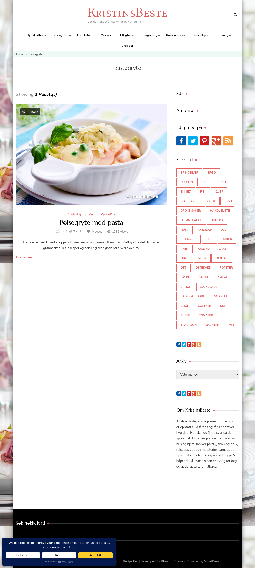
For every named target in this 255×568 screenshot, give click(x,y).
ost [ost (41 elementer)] (183, 268)
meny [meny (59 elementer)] (202, 258)
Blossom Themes (173, 561)
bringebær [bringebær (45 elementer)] (189, 173)
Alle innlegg (75, 214)
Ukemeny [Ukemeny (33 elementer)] (213, 325)
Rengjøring (149, 35)
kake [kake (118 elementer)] (209, 239)
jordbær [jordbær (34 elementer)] (205, 230)
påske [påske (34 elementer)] (185, 277)
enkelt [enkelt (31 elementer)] (186, 192)
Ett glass (126, 35)
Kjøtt (92, 214)
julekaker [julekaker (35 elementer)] (189, 239)
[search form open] (235, 15)
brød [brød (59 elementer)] (211, 173)
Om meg (222, 35)
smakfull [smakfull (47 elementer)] (221, 296)
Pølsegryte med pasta (91, 223)
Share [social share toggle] (30, 111)
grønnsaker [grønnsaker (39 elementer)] (191, 210)
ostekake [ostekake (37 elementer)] (203, 268)
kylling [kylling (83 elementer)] (204, 249)
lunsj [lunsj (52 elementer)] (185, 258)
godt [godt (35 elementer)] (211, 201)
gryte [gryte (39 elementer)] (229, 201)
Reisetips (201, 35)
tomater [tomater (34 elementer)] (206, 315)
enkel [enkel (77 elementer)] (222, 182)
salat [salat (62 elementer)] (223, 277)
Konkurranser (176, 35)
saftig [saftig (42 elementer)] (204, 277)
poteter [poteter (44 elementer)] (226, 268)
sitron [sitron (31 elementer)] (186, 287)
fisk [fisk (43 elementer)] (203, 192)
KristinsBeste (127, 12)
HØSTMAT (84, 35)
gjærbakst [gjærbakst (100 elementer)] (189, 201)
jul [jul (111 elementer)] (223, 230)
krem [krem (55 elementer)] (185, 249)
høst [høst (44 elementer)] (185, 230)
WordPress (212, 561)
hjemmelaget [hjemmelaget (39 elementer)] (191, 220)
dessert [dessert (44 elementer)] (187, 182)
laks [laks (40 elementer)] (222, 249)
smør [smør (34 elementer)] (185, 306)
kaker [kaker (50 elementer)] (227, 239)
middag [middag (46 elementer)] (221, 258)
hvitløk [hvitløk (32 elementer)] (217, 220)
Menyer (106, 35)
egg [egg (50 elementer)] (206, 182)
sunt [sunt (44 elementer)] (224, 306)
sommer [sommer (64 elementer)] (204, 306)
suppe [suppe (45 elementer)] (185, 315)
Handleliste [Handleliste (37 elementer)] (220, 210)
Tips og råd (60, 35)
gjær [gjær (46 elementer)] (219, 192)
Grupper (127, 46)
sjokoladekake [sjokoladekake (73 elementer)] (193, 296)
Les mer (21, 257)
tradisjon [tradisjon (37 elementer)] (189, 325)
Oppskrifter (35, 35)
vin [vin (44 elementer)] (231, 325)
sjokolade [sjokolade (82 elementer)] (208, 287)
